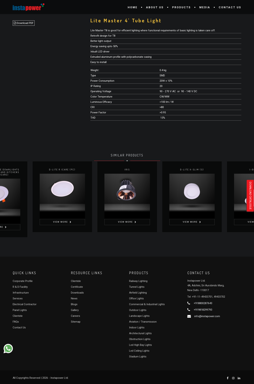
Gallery (75, 310)
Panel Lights (20, 310)
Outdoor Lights (137, 310)
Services (18, 298)
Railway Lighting (138, 281)
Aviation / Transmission (143, 321)
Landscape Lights (139, 315)
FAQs (16, 321)
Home (133, 7)
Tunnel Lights (136, 286)
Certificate (77, 286)
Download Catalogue (250, 196)
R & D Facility (20, 286)
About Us (155, 7)
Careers (75, 315)
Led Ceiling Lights (139, 350)
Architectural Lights (140, 333)
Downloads (77, 292)
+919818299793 (203, 309)
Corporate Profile (23, 281)
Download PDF (24, 23)
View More (60, 222)
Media (204, 7)
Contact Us (230, 7)
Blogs (74, 304)
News (74, 298)
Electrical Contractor (25, 304)
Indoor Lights (136, 327)
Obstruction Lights (139, 339)
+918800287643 (203, 303)
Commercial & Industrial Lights (147, 304)
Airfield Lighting (138, 292)
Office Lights (136, 298)
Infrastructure (21, 292)
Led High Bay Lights (140, 345)
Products (181, 7)
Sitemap (75, 321)
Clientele (18, 315)
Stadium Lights (137, 356)
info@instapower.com (207, 316)
